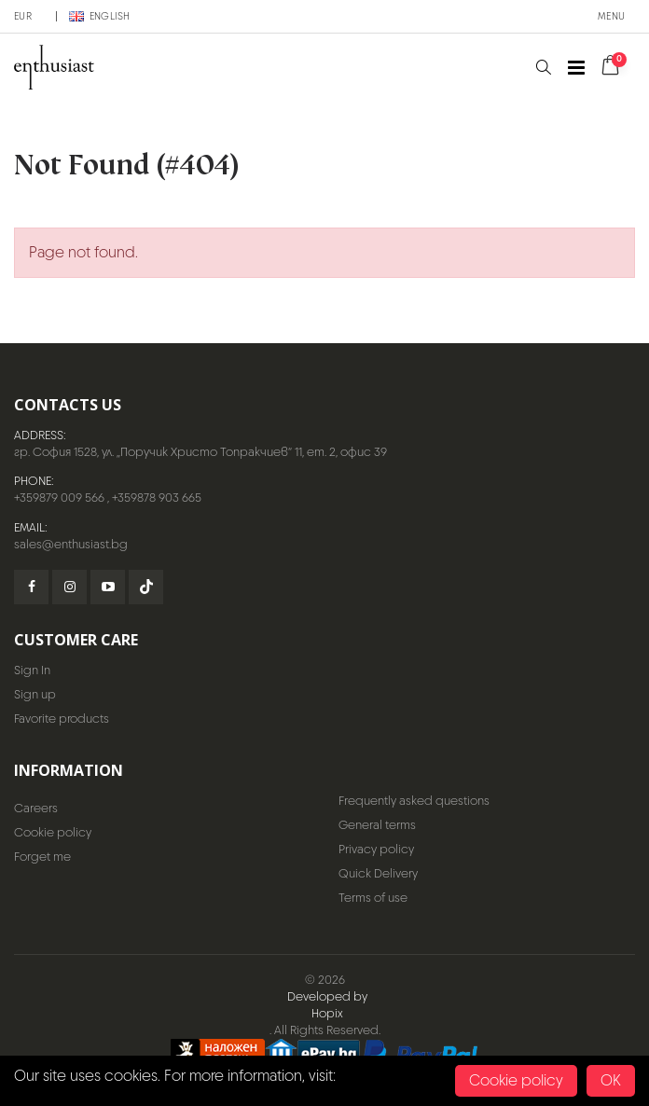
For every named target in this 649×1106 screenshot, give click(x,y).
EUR (23, 15)
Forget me (42, 856)
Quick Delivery (378, 873)
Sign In (32, 670)
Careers (36, 808)
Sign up (35, 694)
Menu (611, 15)
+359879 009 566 (59, 497)
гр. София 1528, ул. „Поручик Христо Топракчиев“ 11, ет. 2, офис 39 (200, 452)
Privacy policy (376, 849)
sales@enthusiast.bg (71, 544)
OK (611, 1080)
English (100, 15)
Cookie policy (52, 832)
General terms (377, 825)
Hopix (327, 1013)
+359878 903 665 (156, 497)
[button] (543, 67)
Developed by (327, 996)
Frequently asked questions (414, 801)
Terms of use (372, 898)
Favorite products (61, 718)
